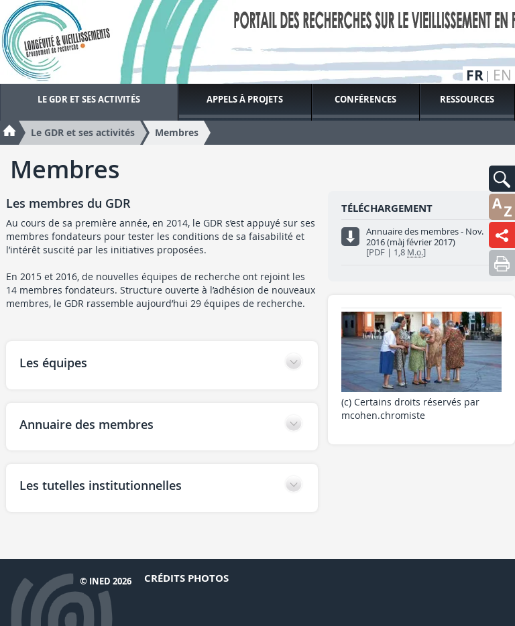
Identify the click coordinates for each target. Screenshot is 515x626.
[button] (502, 179)
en (502, 75)
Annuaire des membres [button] (86, 424)
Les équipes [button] (53, 363)
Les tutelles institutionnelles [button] (100, 485)
